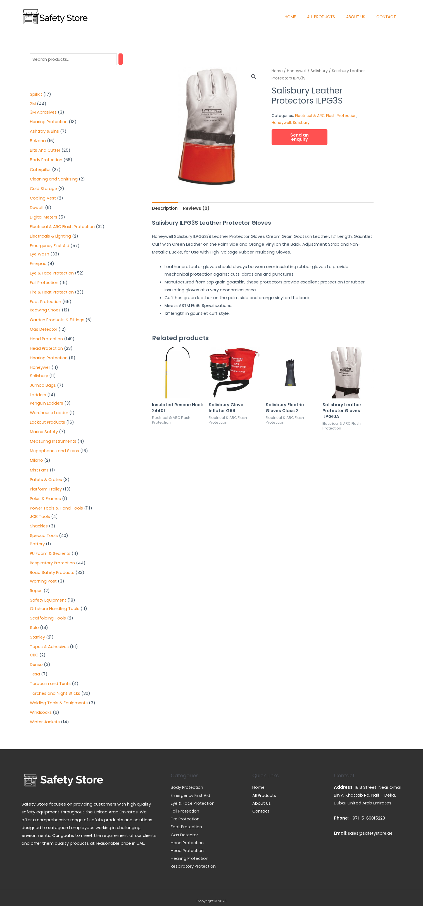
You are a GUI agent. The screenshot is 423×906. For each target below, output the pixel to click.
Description (165, 208)
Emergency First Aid (191, 790)
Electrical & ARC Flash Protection (326, 115)
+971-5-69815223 (367, 813)
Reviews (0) (196, 208)
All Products (321, 17)
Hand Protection (188, 836)
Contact (386, 17)
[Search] (120, 59)
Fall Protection (185, 805)
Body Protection (187, 782)
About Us (355, 17)
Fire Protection (186, 813)
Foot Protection (187, 821)
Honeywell (296, 71)
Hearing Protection (190, 852)
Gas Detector (185, 829)
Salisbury (319, 71)
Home (290, 17)
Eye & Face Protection (193, 798)
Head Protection (188, 844)
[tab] (165, 208)
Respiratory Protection (194, 860)
